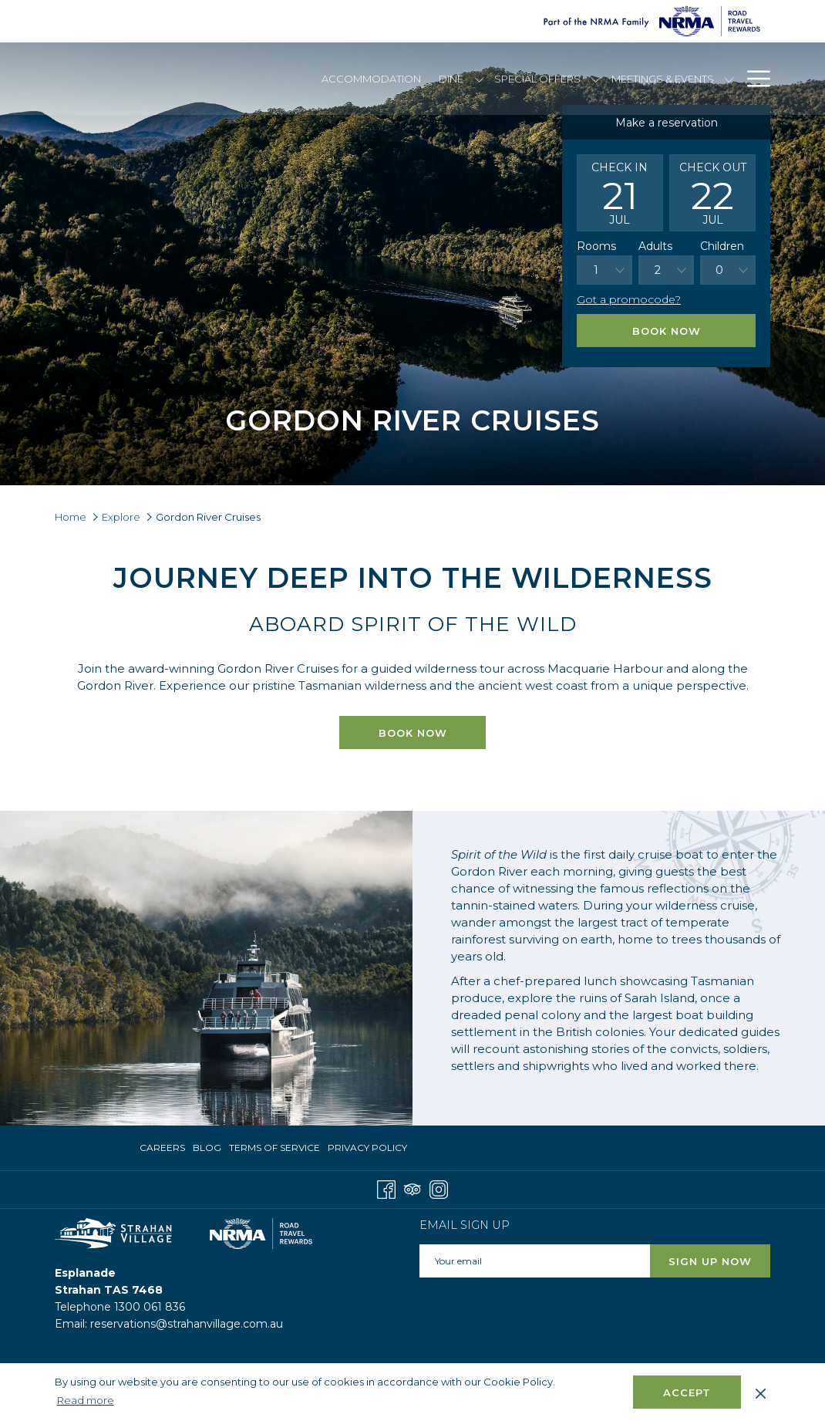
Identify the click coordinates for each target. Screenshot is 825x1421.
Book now (433, 732)
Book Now (666, 331)
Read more (86, 1401)
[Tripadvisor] (412, 1188)
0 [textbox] (719, 270)
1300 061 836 (149, 1307)
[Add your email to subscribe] (534, 1261)
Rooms (596, 246)
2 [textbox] (658, 270)
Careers (162, 1147)
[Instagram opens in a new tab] (438, 1188)
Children (722, 246)
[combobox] (604, 270)
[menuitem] (371, 78)
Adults (655, 246)
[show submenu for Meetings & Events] (729, 78)
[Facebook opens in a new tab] (386, 1188)
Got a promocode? (629, 299)
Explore (121, 517)
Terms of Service (274, 1147)
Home (70, 517)
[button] (620, 192)
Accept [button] (687, 1392)
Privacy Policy (367, 1147)
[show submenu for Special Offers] (595, 78)
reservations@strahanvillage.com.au (186, 1324)
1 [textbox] (596, 270)
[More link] (753, 78)
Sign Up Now (710, 1261)
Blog (207, 1147)
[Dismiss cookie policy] (760, 1391)
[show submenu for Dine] (479, 78)
